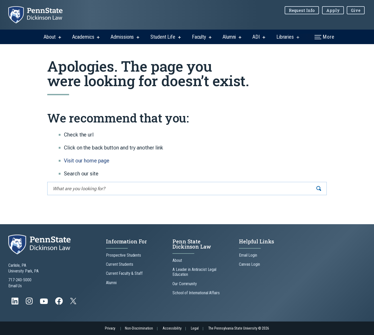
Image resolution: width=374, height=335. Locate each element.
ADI (256, 37)
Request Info (302, 10)
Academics (83, 37)
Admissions (122, 37)
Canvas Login (249, 264)
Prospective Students (123, 255)
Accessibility (172, 328)
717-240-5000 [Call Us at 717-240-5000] (19, 279)
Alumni (229, 37)
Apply (332, 10)
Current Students (119, 264)
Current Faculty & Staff (124, 273)
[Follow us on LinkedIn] (15, 303)
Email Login (248, 255)
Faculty (199, 37)
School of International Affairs (195, 292)
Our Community (184, 283)
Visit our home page (86, 161)
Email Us (15, 285)
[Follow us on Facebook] (59, 303)
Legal (194, 328)
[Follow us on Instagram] (30, 303)
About (49, 37)
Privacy (110, 328)
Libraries (285, 37)
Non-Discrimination (139, 328)
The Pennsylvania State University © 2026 (238, 328)
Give (355, 10)
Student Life (162, 37)
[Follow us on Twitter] (73, 302)
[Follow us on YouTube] (44, 303)
